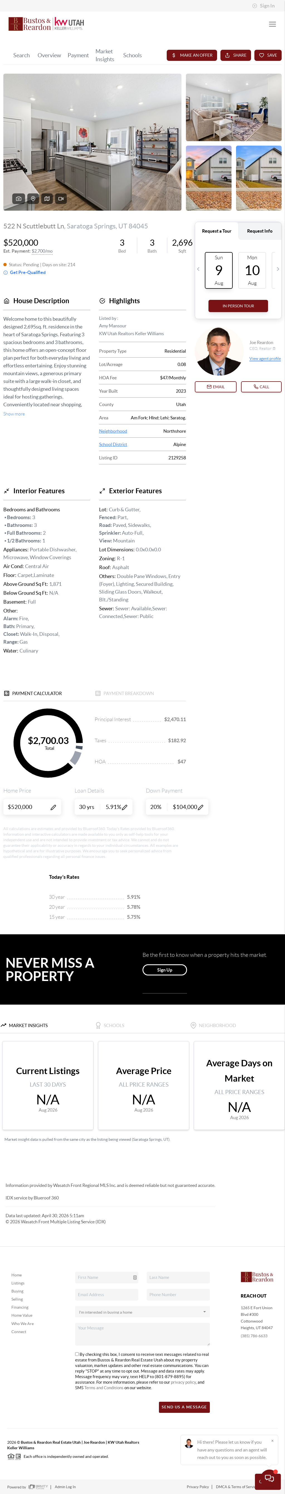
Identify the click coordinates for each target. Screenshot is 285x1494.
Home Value (21, 1315)
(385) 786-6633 (254, 1336)
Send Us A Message (184, 1407)
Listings (17, 1283)
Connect (18, 1331)
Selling (17, 1299)
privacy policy (183, 1382)
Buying (17, 1291)
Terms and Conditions (104, 1387)
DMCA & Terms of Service (237, 1487)
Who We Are (22, 1323)
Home (16, 1275)
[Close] (272, 1440)
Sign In (263, 6)
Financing (19, 1307)
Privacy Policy (198, 1487)
